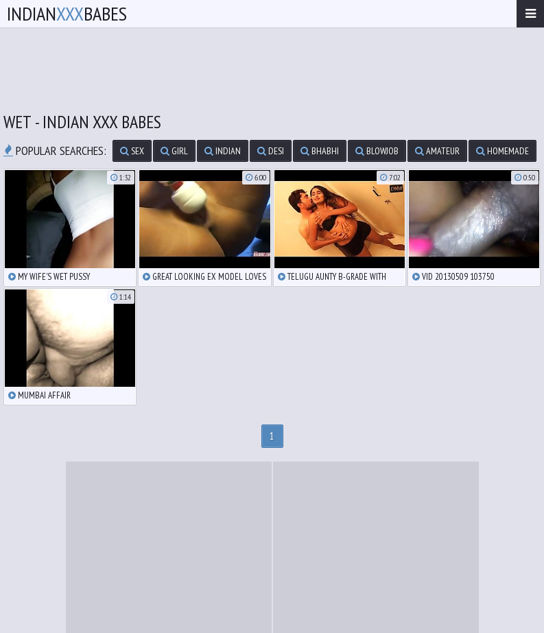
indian (222, 151)
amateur (437, 151)
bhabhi (319, 151)
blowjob (377, 151)
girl (174, 151)
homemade (502, 151)
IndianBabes (67, 13)
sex (132, 151)
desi (270, 151)
